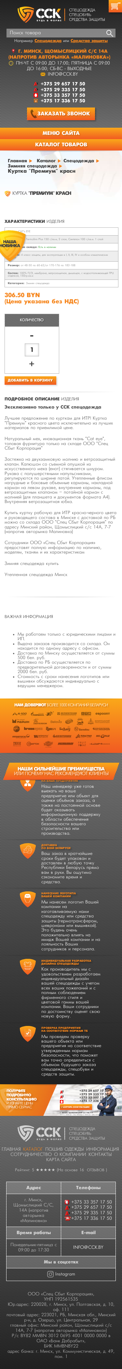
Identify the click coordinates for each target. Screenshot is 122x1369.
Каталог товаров (61, 145)
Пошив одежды (64, 1149)
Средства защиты (89, 40)
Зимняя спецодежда (37, 283)
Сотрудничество (31, 1154)
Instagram (65, 1274)
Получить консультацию (75, 1107)
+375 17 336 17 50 (94, 1100)
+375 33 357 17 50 (94, 1097)
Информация (102, 1149)
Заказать (60, 113)
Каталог (33, 1149)
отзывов (95, 1170)
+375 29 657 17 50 (94, 1090)
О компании (70, 1154)
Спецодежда (47, 40)
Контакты (100, 1154)
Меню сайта (61, 133)
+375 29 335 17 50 (94, 1094)
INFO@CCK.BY (88, 1247)
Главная (11, 1149)
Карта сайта (61, 1160)
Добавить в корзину (30, 380)
